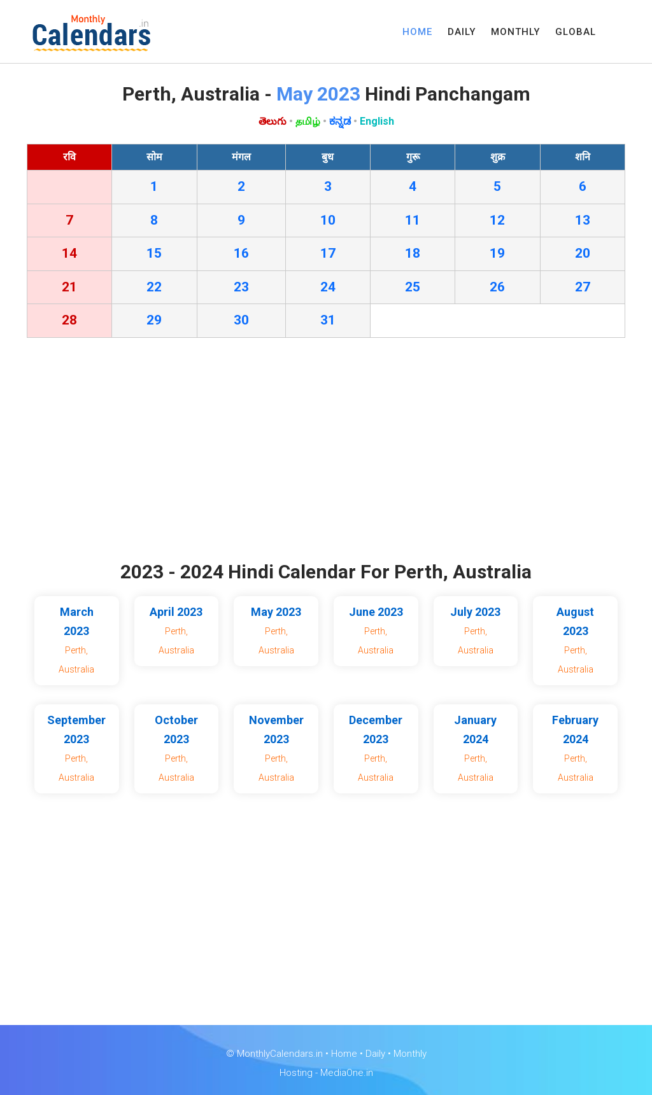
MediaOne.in (346, 1072)
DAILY (462, 32)
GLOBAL (575, 32)
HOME (417, 32)
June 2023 (376, 611)
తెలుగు (273, 121)
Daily (375, 1053)
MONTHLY (515, 32)
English (377, 121)
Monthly (410, 1053)
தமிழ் (307, 121)
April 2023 (176, 611)
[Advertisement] (326, 452)
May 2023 (276, 611)
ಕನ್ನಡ (340, 121)
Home (344, 1053)
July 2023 (475, 611)
